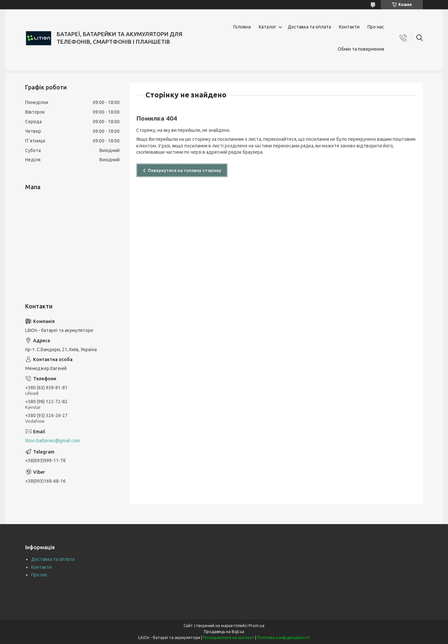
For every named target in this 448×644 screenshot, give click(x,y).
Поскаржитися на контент (228, 637)
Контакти (349, 26)
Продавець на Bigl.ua (224, 631)
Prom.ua (256, 625)
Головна (242, 26)
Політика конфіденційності (283, 637)
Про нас (375, 26)
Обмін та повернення (361, 49)
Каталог (267, 26)
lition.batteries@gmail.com (52, 440)
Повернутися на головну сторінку (184, 170)
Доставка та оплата (309, 26)
